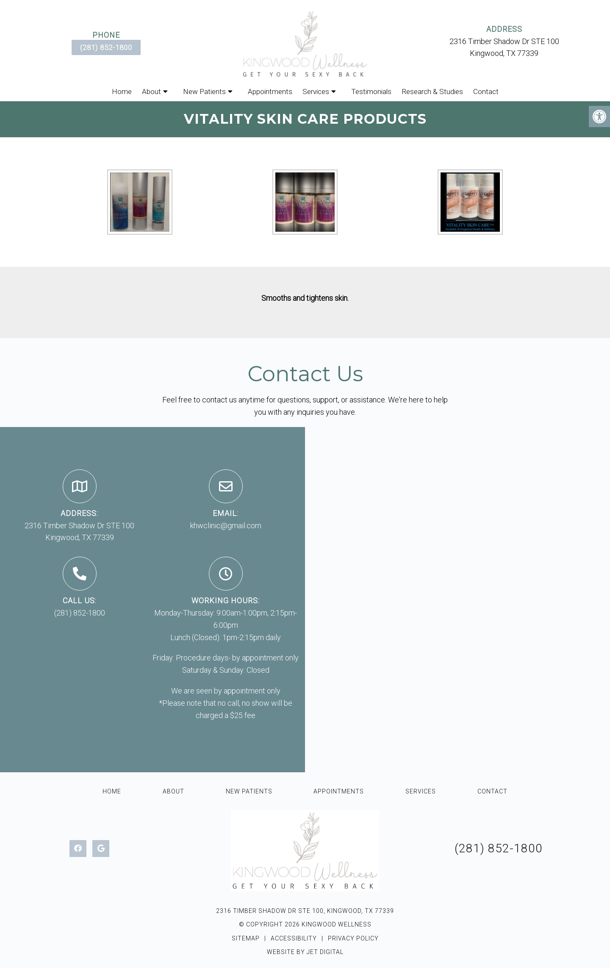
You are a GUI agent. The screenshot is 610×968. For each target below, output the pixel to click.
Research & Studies (432, 91)
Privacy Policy (353, 938)
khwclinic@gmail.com (225, 525)
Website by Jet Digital (305, 952)
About (151, 91)
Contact (486, 91)
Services (315, 91)
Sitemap (246, 938)
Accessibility (294, 938)
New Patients (204, 91)
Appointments (270, 91)
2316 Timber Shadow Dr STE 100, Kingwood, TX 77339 (305, 910)
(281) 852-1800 (106, 47)
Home (122, 91)
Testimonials (371, 91)
